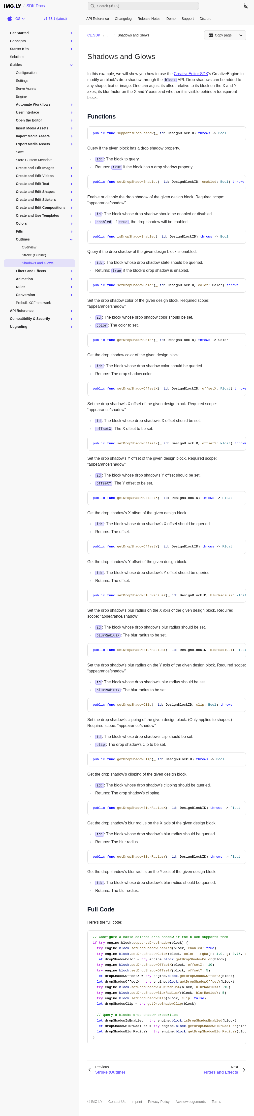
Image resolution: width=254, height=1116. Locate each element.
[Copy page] (220, 35)
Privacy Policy (159, 1102)
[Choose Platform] (16, 18)
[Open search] (143, 6)
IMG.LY (96, 1102)
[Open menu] (241, 35)
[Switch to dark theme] (246, 6)
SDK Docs (36, 6)
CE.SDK (93, 35)
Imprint (136, 1102)
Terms (216, 1102)
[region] (166, 182)
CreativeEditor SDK (191, 74)
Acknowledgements (191, 1102)
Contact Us (117, 1102)
